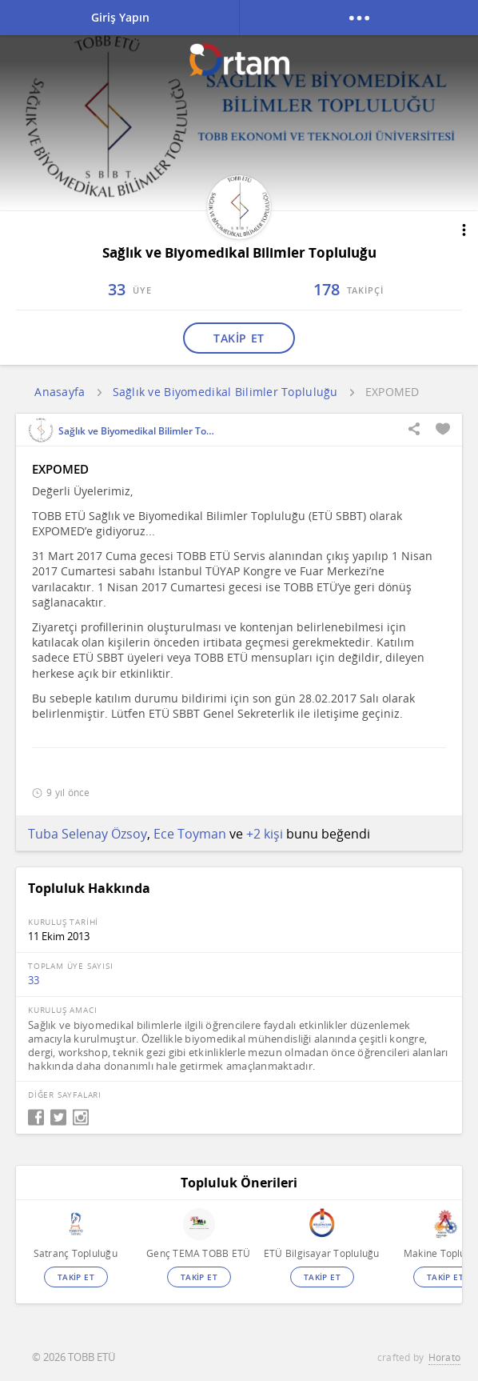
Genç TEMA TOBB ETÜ (198, 1253)
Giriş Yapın (120, 17)
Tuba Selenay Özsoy (87, 834)
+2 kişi (264, 834)
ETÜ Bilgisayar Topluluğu (322, 1253)
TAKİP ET (238, 338)
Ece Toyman (189, 834)
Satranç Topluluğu (76, 1253)
